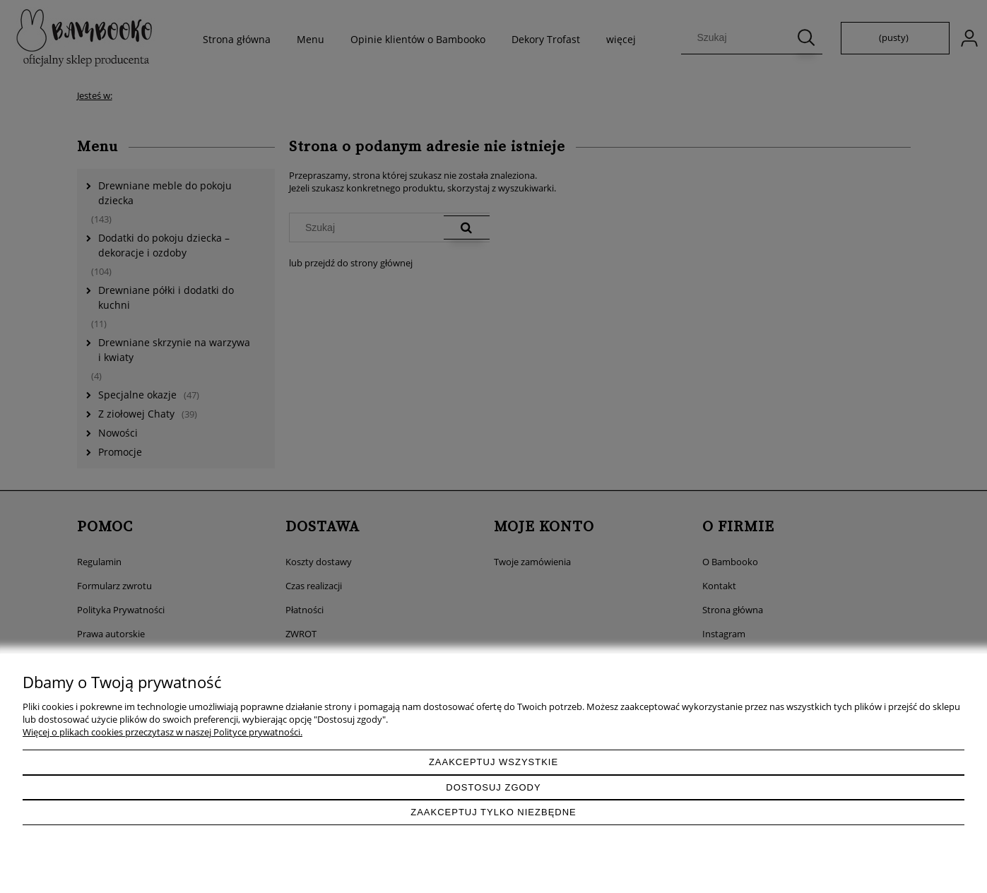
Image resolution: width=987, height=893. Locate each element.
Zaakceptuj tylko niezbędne (493, 812)
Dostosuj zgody (493, 787)
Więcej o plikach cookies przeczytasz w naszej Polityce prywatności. (162, 732)
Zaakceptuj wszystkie (493, 762)
